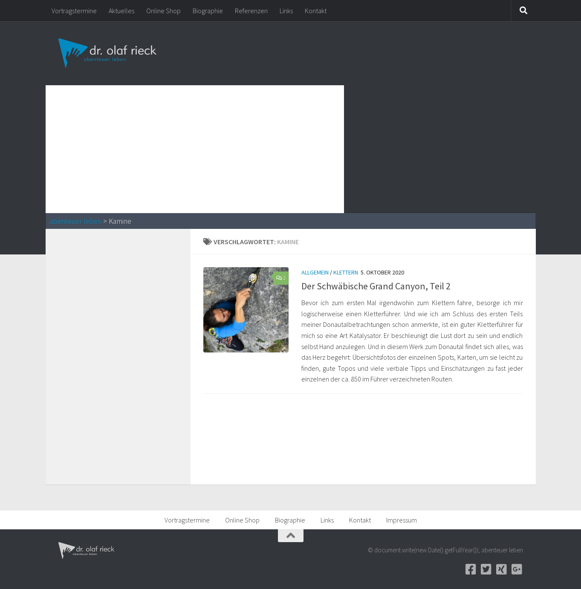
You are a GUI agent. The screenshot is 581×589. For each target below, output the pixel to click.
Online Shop (163, 10)
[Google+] (517, 569)
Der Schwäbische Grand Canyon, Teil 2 (376, 286)
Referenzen (251, 10)
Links (286, 10)
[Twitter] (486, 569)
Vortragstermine (74, 10)
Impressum (401, 520)
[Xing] (502, 569)
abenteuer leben (75, 221)
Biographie (208, 10)
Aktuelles (121, 10)
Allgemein (315, 272)
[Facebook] (471, 569)
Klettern (345, 272)
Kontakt (316, 10)
